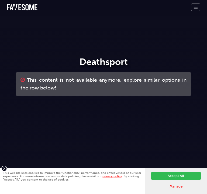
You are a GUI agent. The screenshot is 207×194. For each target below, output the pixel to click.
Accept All (176, 176)
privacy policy (112, 176)
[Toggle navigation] (195, 7)
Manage (176, 186)
